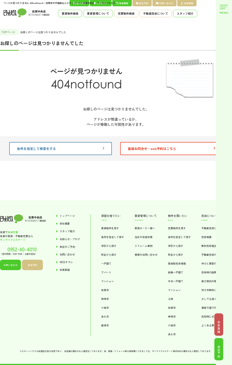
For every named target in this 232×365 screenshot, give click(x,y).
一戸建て (106, 263)
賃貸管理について (98, 13)
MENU (223, 9)
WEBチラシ (66, 262)
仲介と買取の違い (211, 263)
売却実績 (206, 237)
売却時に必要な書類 (212, 316)
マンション (107, 281)
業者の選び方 (209, 307)
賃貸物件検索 (70, 13)
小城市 (105, 307)
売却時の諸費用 (210, 272)
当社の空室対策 (143, 237)
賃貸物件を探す (110, 228)
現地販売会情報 (177, 263)
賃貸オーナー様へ (145, 228)
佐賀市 (105, 290)
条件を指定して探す (112, 237)
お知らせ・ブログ (70, 239)
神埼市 (105, 299)
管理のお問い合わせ (146, 254)
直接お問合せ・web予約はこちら (171, 148)
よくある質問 (209, 325)
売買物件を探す (177, 228)
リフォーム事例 (143, 246)
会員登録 (187, 3)
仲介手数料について (212, 290)
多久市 (105, 316)
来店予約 (142, 3)
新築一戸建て (175, 272)
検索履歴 (122, 3)
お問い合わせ (164, 3)
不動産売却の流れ (211, 254)
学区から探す (108, 246)
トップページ (67, 215)
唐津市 (105, 325)
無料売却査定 (209, 246)
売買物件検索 (126, 13)
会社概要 (65, 223)
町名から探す (108, 254)
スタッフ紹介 (185, 13)
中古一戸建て (175, 281)
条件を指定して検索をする (60, 148)
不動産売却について (155, 13)
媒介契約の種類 (210, 281)
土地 (170, 299)
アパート (106, 272)
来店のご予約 (67, 246)
